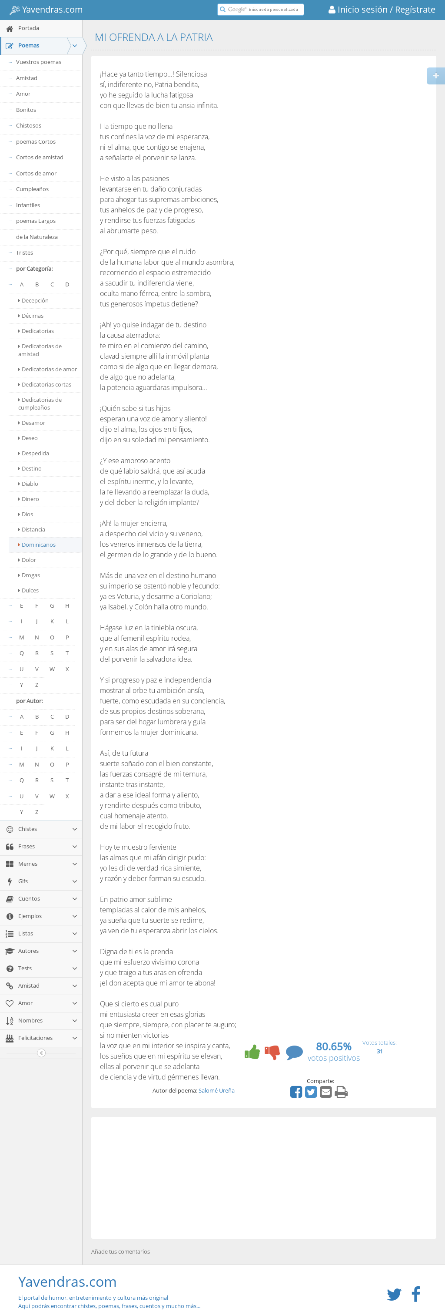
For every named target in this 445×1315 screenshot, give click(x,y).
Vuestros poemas (38, 62)
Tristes (24, 252)
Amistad (26, 78)
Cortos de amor (36, 173)
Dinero (28, 499)
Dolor (27, 560)
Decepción (33, 300)
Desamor (31, 423)
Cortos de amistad (39, 157)
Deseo (28, 438)
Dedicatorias (36, 331)
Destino (30, 468)
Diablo (28, 484)
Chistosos (28, 125)
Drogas (29, 575)
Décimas (30, 316)
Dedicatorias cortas (44, 384)
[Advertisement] (263, 1178)
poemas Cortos (36, 141)
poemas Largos (36, 221)
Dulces (28, 590)
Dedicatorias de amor (47, 369)
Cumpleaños (32, 189)
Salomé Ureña (217, 1090)
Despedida (33, 453)
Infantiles (28, 205)
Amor (23, 94)
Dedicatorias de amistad (40, 350)
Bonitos (26, 110)
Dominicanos (37, 544)
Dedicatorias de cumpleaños (40, 403)
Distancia (31, 529)
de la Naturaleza (37, 237)
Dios (25, 514)
